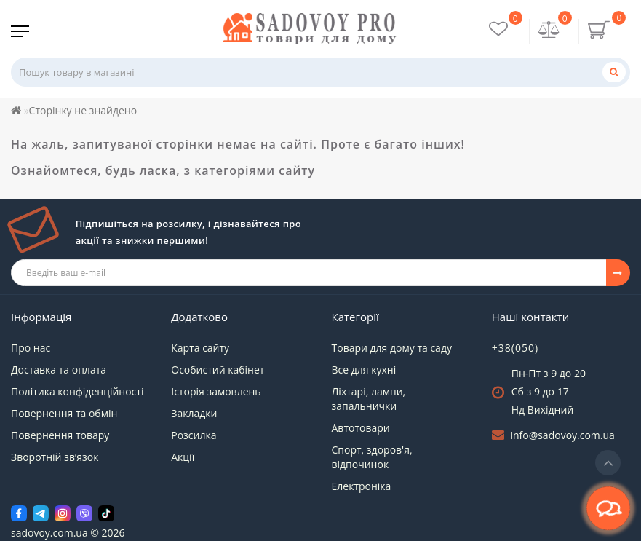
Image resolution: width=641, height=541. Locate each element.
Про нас (30, 348)
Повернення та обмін (64, 413)
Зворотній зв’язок (54, 457)
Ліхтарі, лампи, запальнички (369, 398)
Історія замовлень (215, 391)
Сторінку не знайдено (83, 110)
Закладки (194, 413)
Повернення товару (60, 435)
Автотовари (361, 428)
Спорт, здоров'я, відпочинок (372, 457)
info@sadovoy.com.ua (562, 435)
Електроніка (361, 486)
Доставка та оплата (58, 369)
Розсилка (193, 435)
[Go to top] (608, 462)
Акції (182, 457)
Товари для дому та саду (392, 348)
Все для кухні (364, 369)
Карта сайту (200, 348)
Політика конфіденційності (77, 391)
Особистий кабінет (217, 369)
